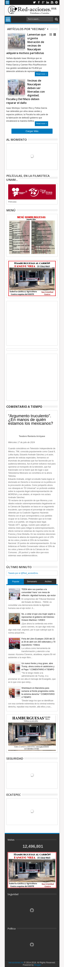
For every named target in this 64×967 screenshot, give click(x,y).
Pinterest (56, 2)
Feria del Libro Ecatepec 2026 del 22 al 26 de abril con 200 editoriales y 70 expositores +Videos (38, 642)
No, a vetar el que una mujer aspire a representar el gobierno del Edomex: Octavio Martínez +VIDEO (38, 617)
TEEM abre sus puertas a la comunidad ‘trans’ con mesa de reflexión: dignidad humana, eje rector (39, 592)
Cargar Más (32, 131)
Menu (7, 2)
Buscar (56, 19)
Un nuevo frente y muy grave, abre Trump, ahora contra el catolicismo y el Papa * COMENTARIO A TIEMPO (38, 666)
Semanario (32, 581)
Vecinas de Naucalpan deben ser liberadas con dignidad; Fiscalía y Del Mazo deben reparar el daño (25, 92)
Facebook (39, 2)
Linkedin (47, 2)
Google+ (43, 2)
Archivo (48, 581)
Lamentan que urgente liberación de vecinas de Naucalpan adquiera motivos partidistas (26, 44)
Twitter (34, 2)
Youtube (52, 2)
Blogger (37, 965)
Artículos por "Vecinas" (26, 29)
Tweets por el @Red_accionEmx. (23, 573)
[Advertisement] (32, 323)
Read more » (41, 74)
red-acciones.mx (16, 962)
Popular (15, 581)
